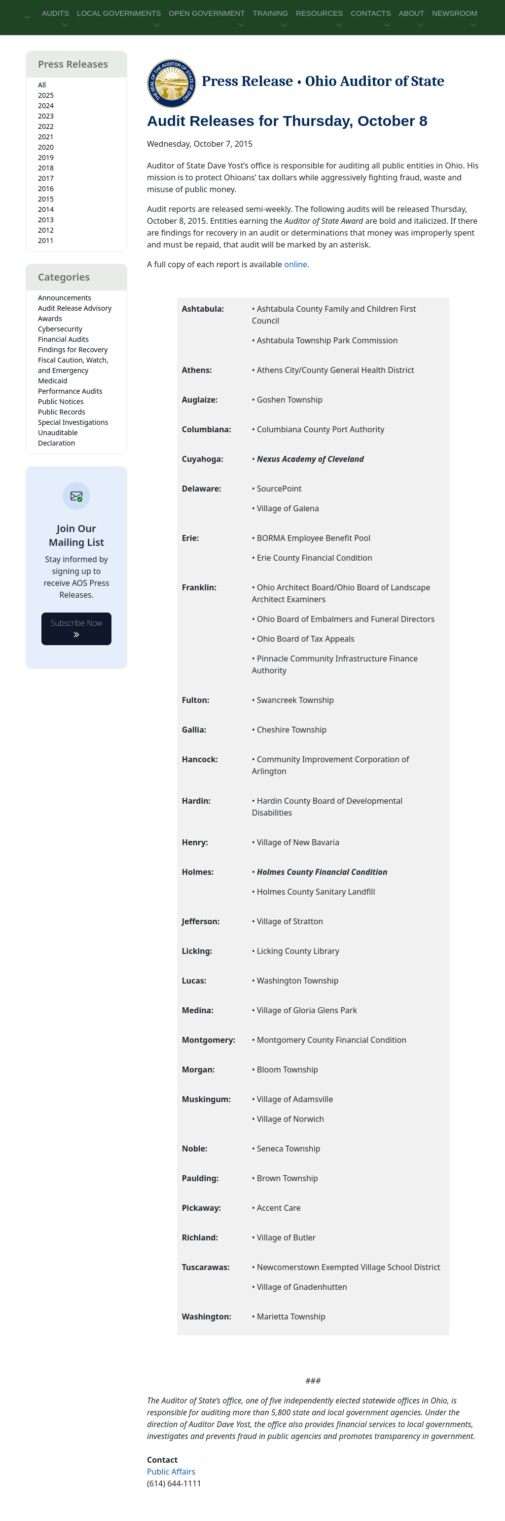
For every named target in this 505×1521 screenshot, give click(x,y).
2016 (46, 188)
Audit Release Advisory (74, 308)
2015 (46, 199)
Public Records (61, 411)
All (42, 84)
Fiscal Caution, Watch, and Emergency (73, 365)
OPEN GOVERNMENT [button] (207, 13)
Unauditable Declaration (58, 438)
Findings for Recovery (73, 349)
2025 (46, 95)
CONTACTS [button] (371, 13)
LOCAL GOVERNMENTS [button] (119, 13)
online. (296, 264)
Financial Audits (63, 339)
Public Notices (60, 401)
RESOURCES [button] (319, 13)
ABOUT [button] (412, 13)
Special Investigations (73, 422)
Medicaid (53, 380)
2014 (46, 209)
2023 (46, 116)
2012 (46, 230)
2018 (46, 167)
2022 (46, 126)
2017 (46, 178)
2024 (46, 105)
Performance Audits (70, 391)
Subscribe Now (77, 626)
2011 (46, 240)
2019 (46, 157)
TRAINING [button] (271, 13)
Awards (50, 318)
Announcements (64, 297)
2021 (46, 136)
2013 (46, 219)
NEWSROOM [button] (454, 13)
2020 (46, 147)
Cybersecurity (60, 328)
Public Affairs (171, 1471)
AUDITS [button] (55, 13)
